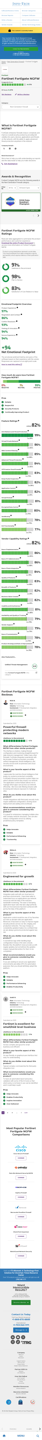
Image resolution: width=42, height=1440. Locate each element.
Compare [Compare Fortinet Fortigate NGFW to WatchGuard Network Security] (21, 1256)
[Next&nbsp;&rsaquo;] (21, 1112)
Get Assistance (9, 164)
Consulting (21, 1383)
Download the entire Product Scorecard (17, 243)
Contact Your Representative (21, 49)
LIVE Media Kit (21, 1373)
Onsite (21, 1381)
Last (25, 1112)
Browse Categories (29, 11)
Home (4, 62)
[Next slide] (38, 215)
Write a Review (7, 20)
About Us (21, 1354)
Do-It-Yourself (21, 1378)
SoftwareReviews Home (10, 11)
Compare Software (28, 15)
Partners (21, 1371)
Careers (21, 1356)
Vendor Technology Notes (31, 25)
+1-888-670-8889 (21, 1319)
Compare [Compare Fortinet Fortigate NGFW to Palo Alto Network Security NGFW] (21, 1178)
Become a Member (21, 1302)
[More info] (17, 307)
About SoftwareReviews (30, 20)
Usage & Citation (21, 1361)
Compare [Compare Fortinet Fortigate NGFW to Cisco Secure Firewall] (21, 1158)
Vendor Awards (7, 25)
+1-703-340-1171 (21, 1325)
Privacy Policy (21, 1364)
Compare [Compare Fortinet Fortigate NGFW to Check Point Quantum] (21, 1236)
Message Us (21, 1330)
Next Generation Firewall (15, 62)
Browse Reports (7, 15)
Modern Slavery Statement (21, 1366)
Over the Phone (21, 1380)
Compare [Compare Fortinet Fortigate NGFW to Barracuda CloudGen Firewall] (21, 1217)
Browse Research (21, 1388)
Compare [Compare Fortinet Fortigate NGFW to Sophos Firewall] (21, 1197)
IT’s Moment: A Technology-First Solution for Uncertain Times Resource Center (21, 1273)
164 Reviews (6, 94)
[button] (21, 1436)
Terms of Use (21, 1362)
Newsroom (21, 1357)
